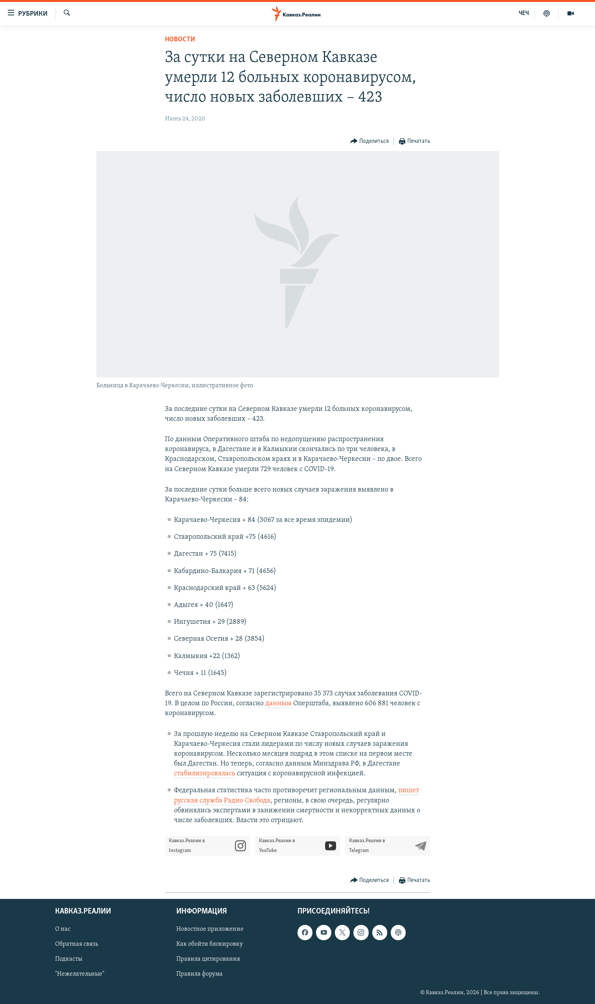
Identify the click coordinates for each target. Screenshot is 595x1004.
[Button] (369, 141)
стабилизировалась (204, 773)
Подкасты (68, 959)
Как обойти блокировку (209, 944)
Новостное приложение (210, 929)
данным (278, 703)
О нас (62, 929)
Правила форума (199, 974)
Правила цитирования (208, 959)
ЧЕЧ (524, 13)
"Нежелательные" (79, 974)
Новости (180, 39)
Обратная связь (76, 944)
